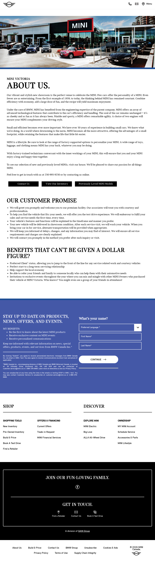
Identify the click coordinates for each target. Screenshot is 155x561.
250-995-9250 (52, 174)
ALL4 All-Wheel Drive (94, 438)
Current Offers (44, 426)
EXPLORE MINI (91, 421)
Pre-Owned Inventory (13, 432)
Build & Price (9, 438)
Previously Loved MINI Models (96, 183)
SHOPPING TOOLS (12, 421)
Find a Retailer (10, 449)
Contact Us (24, 183)
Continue (99, 359)
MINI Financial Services (49, 438)
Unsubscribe (90, 548)
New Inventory (10, 426)
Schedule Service (126, 432)
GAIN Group (84, 531)
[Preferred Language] (110, 327)
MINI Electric (90, 426)
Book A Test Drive (12, 443)
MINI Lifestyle (125, 443)
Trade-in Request (45, 432)
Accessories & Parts (128, 438)
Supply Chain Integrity (85, 553)
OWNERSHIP (124, 421)
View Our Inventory (57, 183)
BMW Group (72, 548)
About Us (16, 548)
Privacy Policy (41, 553)
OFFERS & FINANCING (48, 421)
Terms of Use (61, 553)
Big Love (88, 432)
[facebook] (77, 487)
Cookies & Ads (110, 548)
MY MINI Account (126, 426)
